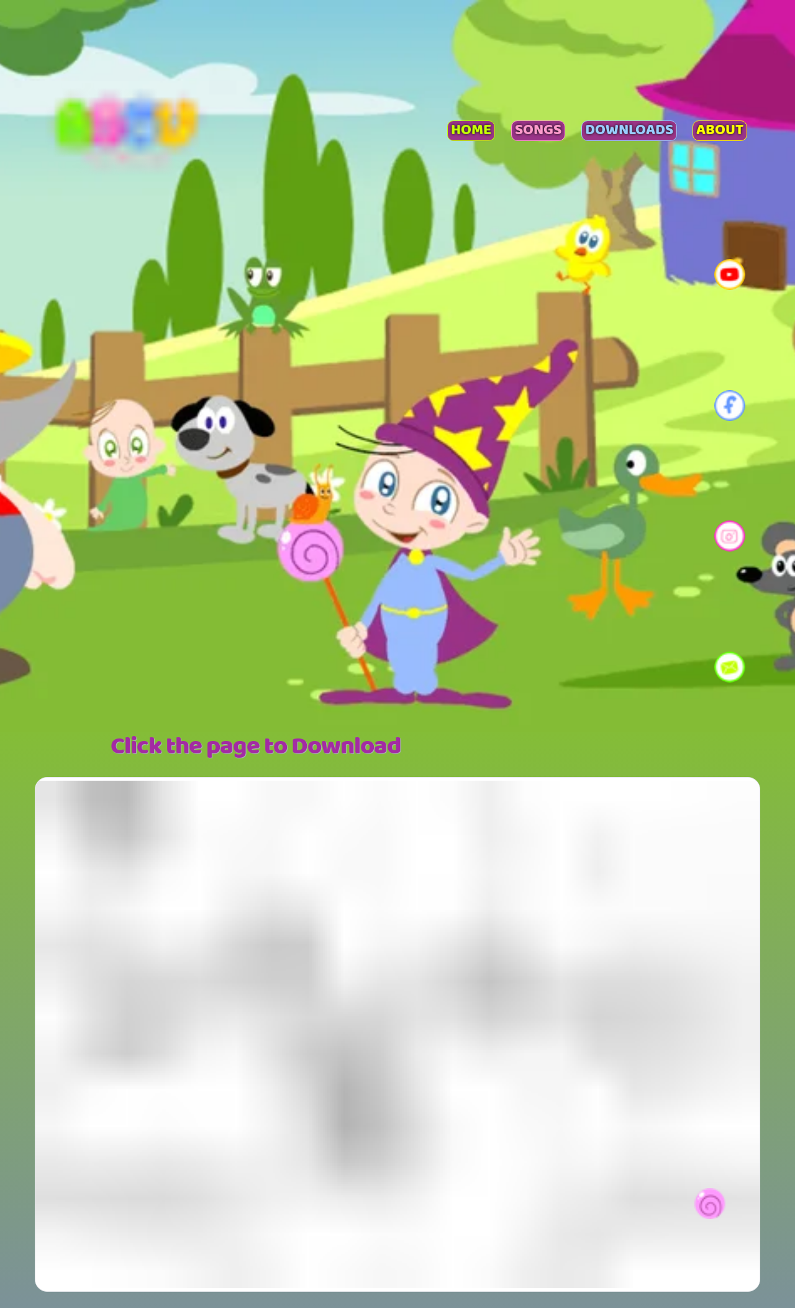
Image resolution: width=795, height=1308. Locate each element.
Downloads (629, 131)
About (719, 131)
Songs (538, 131)
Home (471, 131)
